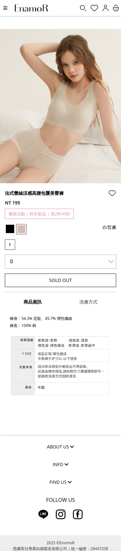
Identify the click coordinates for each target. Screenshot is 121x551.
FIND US (60, 482)
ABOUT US (60, 447)
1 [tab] (56, 180)
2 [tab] (65, 180)
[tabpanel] (60, 106)
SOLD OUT (60, 280)
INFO (60, 464)
